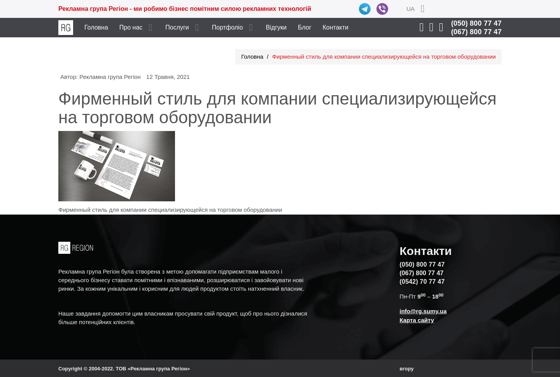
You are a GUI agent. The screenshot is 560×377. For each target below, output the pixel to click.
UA (410, 8)
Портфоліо (227, 27)
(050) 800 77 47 (476, 23)
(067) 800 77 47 (476, 32)
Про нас (130, 27)
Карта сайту (417, 320)
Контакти (336, 27)
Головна (96, 27)
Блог (305, 27)
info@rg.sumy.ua (423, 311)
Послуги (177, 27)
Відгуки (276, 27)
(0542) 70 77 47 (422, 281)
